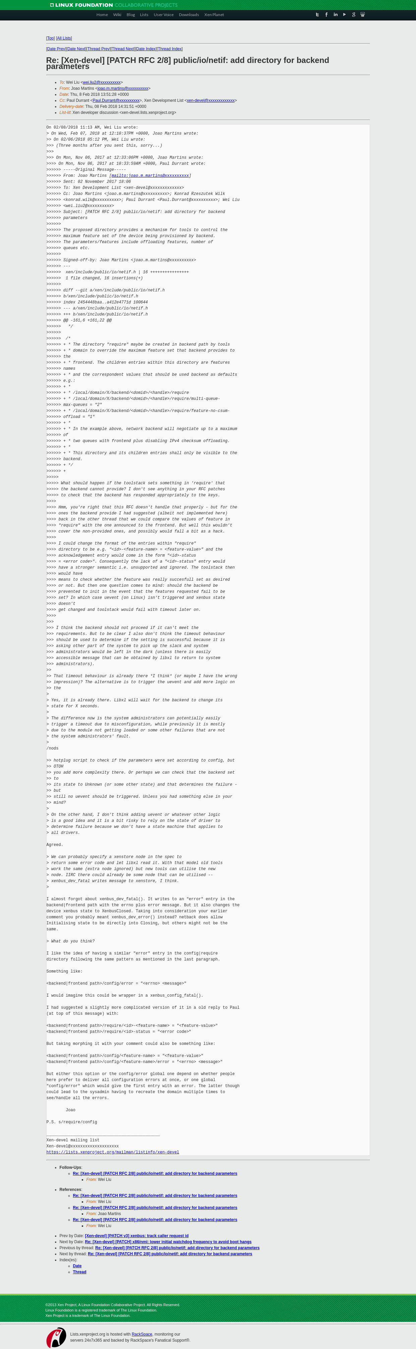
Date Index (146, 49)
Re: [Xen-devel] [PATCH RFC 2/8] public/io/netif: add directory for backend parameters (155, 1173)
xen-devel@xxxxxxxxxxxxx (211, 100)
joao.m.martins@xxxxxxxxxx (123, 88)
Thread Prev (98, 49)
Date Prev (56, 49)
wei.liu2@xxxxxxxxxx (101, 82)
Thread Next (123, 49)
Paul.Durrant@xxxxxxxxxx (116, 100)
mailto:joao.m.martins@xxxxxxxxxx (150, 176)
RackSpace (142, 1334)
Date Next (76, 49)
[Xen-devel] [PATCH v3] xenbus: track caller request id (137, 1235)
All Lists (64, 38)
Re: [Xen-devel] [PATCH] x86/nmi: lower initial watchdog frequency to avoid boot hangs (168, 1241)
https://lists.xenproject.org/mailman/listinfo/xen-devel (113, 1152)
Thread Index (170, 49)
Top (50, 38)
